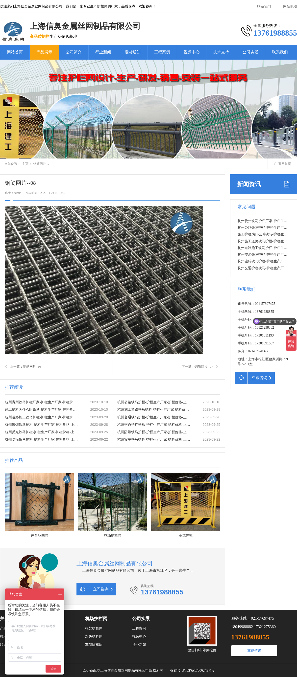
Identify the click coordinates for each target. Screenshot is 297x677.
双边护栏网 (93, 636)
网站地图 (290, 6)
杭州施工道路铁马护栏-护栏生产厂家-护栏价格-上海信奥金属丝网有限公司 (154, 409)
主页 (25, 164)
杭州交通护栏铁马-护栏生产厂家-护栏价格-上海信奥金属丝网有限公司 (154, 425)
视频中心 (191, 52)
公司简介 (74, 52)
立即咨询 (254, 651)
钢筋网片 (39, 164)
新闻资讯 (249, 184)
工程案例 (162, 52)
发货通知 (133, 52)
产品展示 (44, 52)
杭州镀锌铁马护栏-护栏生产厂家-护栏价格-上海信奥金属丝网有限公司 (42, 425)
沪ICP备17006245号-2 (198, 670)
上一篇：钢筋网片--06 (25, 366)
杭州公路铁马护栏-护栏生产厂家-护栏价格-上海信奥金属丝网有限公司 (154, 402)
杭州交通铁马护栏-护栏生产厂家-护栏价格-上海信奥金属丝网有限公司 (154, 417)
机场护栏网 (96, 618)
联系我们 (264, 6)
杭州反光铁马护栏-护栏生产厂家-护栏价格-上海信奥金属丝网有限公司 (42, 432)
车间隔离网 (93, 645)
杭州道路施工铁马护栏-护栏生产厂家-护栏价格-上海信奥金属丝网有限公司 (42, 417)
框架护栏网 (93, 628)
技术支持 (221, 52)
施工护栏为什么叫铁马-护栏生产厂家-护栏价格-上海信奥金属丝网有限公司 (42, 409)
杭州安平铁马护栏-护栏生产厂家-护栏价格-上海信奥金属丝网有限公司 (154, 439)
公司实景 (250, 52)
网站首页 (15, 52)
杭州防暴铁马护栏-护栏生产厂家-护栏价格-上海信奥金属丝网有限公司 (154, 432)
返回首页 (282, 164)
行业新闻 (103, 52)
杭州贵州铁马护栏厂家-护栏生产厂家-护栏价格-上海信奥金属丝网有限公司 (42, 402)
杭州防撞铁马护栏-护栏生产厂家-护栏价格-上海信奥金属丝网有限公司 (42, 439)
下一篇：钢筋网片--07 (197, 366)
